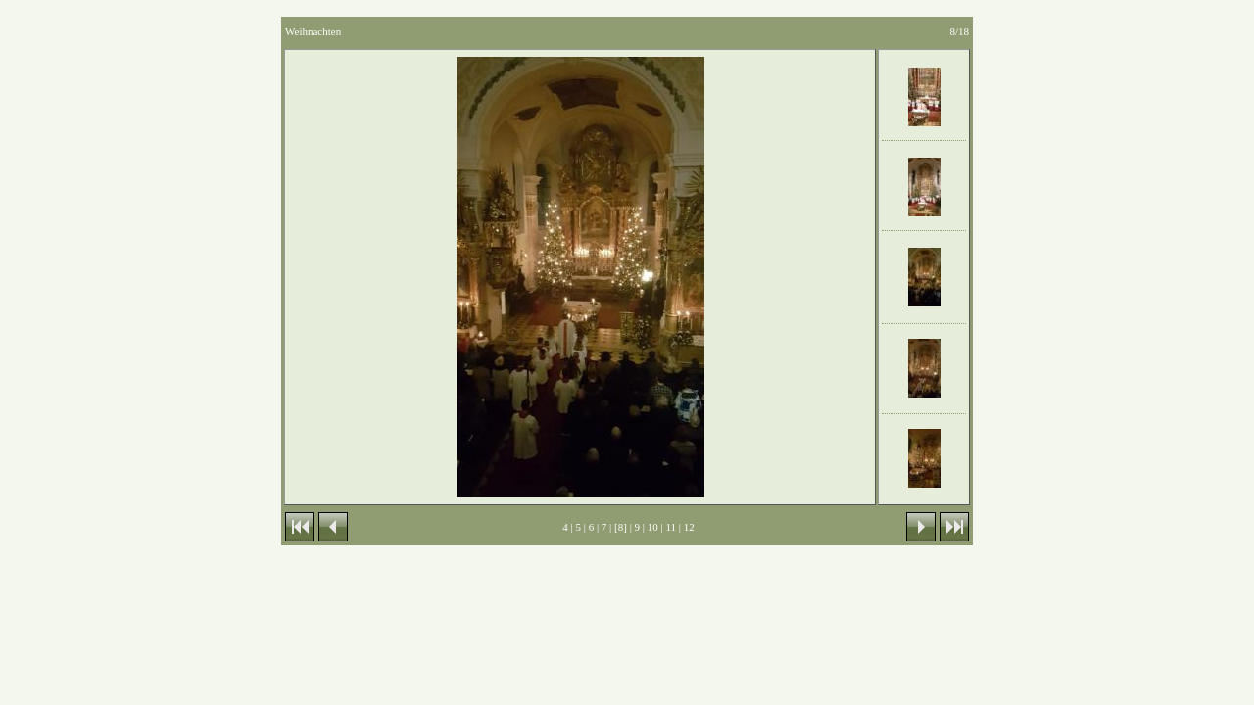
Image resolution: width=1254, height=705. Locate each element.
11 (671, 527)
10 (653, 527)
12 (689, 527)
